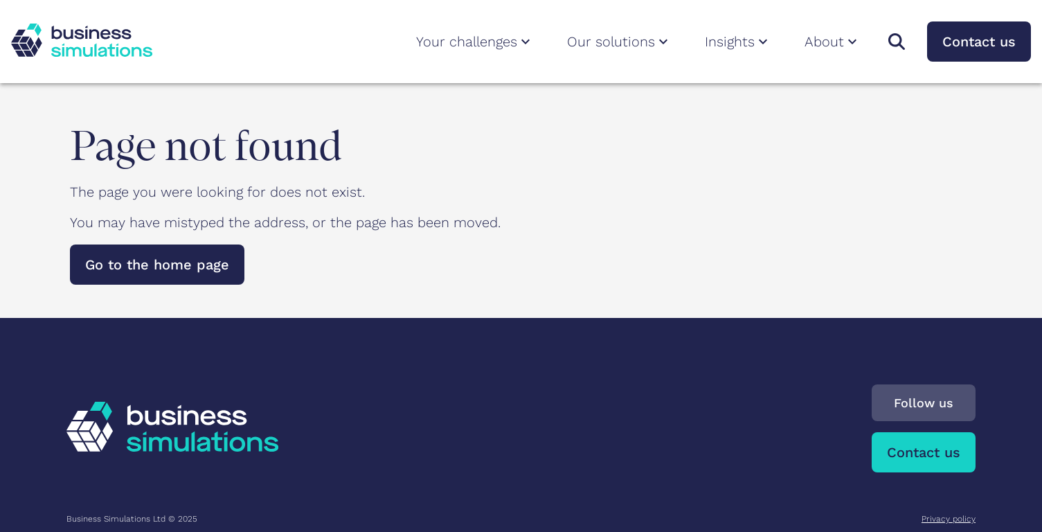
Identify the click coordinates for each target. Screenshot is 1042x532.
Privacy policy (949, 519)
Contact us (979, 41)
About (833, 41)
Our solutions (619, 41)
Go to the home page (157, 264)
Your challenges (475, 41)
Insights (738, 41)
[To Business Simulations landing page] (81, 52)
